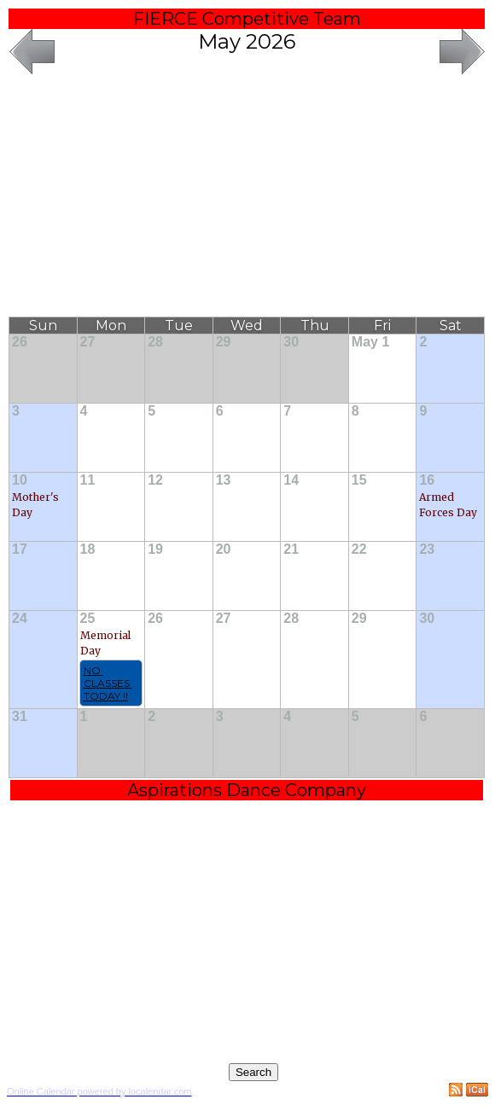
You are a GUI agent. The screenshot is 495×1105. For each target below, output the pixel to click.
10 (19, 480)
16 (426, 480)
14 (291, 480)
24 (19, 618)
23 (426, 549)
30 (291, 341)
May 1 (370, 341)
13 (223, 480)
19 (155, 549)
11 (88, 480)
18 (88, 549)
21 (291, 549)
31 (19, 716)
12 (155, 480)
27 (88, 341)
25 (88, 618)
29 (223, 341)
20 (223, 549)
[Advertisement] (247, 197)
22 (359, 549)
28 (155, 341)
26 (19, 341)
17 (19, 549)
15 (359, 480)
